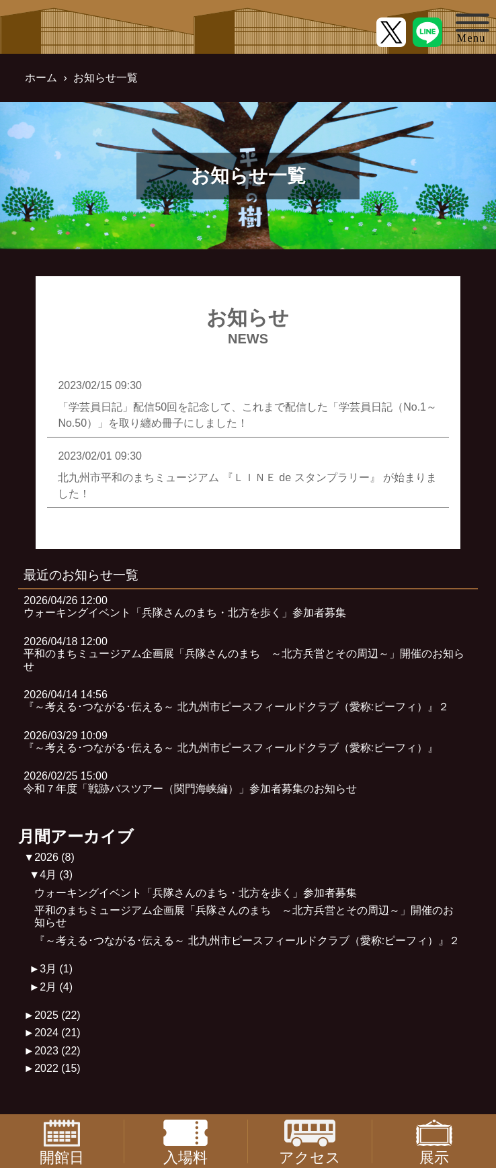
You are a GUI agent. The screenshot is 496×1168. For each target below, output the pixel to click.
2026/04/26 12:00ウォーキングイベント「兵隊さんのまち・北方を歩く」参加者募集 (185, 606)
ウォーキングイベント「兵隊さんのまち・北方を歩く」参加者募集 (195, 893)
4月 (56, 874)
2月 (56, 987)
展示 (434, 1141)
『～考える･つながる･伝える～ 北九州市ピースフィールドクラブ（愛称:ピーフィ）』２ (247, 940)
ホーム (41, 77)
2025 (57, 1015)
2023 (57, 1050)
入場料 (185, 1141)
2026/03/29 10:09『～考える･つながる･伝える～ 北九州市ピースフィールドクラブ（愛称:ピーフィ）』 (231, 741)
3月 (56, 968)
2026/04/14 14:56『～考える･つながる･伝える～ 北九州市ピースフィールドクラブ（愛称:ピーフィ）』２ (236, 700)
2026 (54, 857)
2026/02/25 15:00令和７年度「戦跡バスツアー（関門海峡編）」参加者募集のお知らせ (190, 782)
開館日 (62, 1141)
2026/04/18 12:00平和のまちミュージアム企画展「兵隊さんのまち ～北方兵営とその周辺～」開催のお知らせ (244, 654)
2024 (57, 1032)
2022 (57, 1068)
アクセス (310, 1141)
